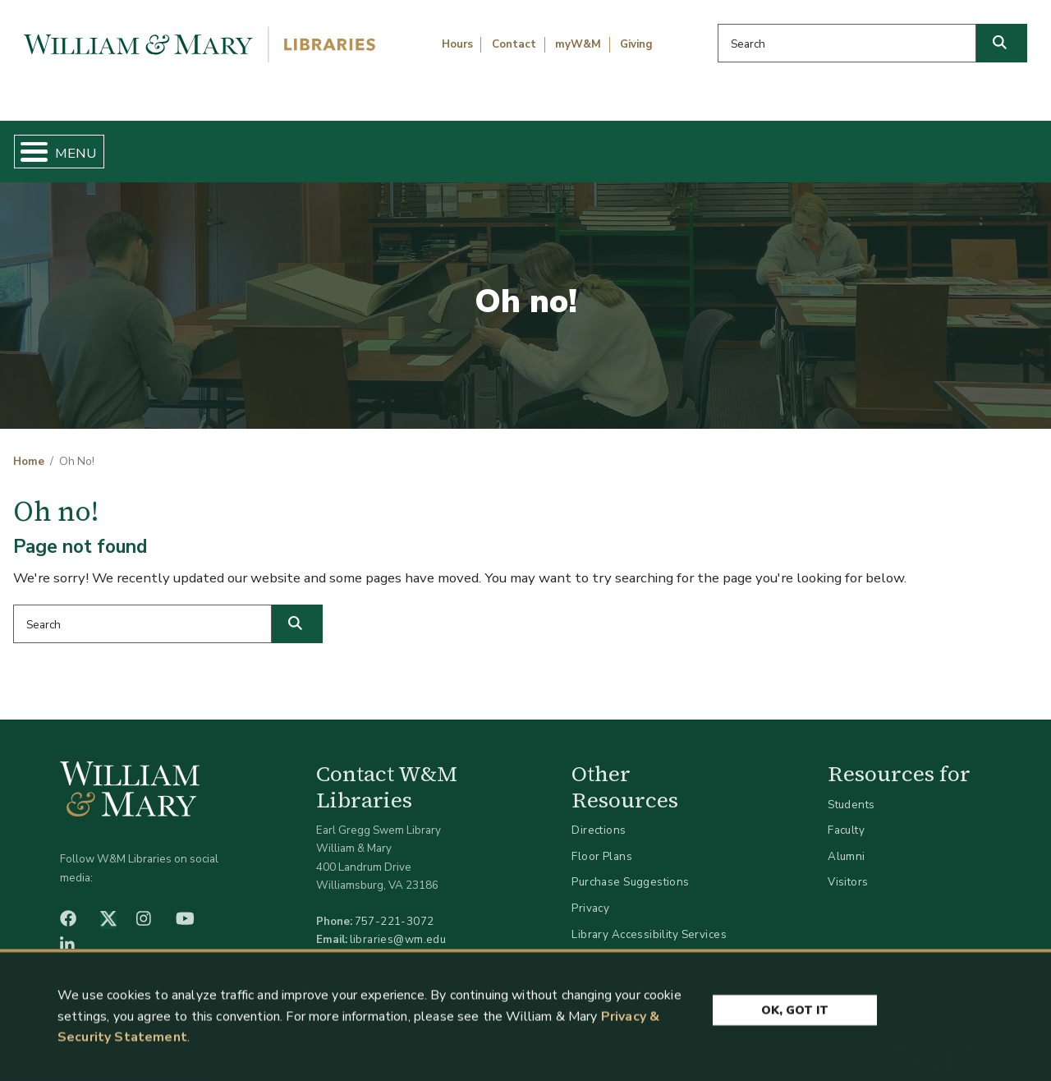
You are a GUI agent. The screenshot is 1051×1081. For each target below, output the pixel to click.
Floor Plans (601, 842)
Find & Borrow (216, 144)
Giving (636, 44)
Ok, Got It (794, 1014)
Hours (457, 44)
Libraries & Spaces (598, 144)
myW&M (578, 44)
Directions (598, 817)
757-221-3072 (394, 908)
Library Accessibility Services (649, 920)
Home (79, 144)
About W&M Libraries (802, 144)
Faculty (846, 817)
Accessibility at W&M (627, 946)
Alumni (846, 842)
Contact (514, 44)
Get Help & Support (401, 144)
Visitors (848, 868)
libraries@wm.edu (398, 926)
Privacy (590, 894)
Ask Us (968, 144)
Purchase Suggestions (630, 868)
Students (851, 790)
